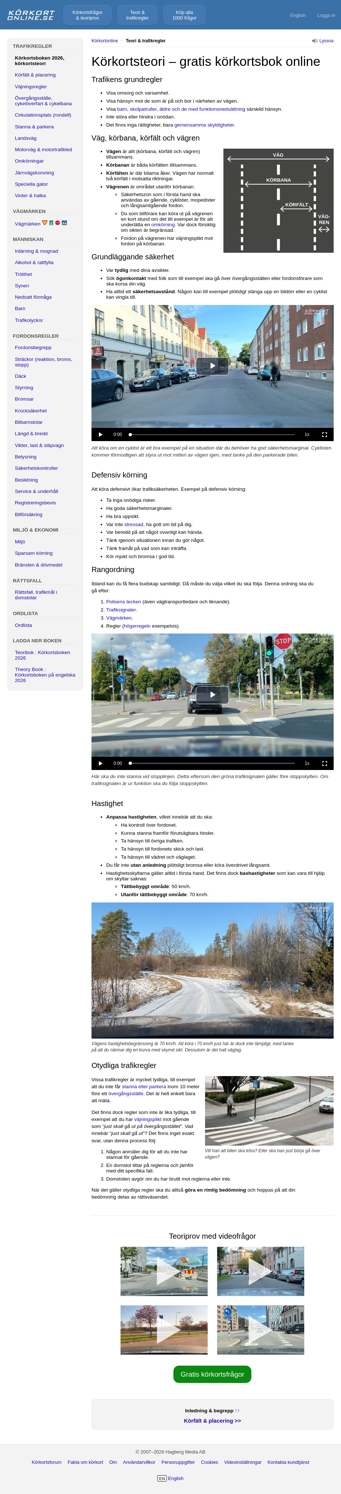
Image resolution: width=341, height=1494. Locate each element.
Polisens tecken (123, 601)
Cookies (209, 1462)
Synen (22, 285)
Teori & (137, 15)
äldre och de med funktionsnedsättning (202, 109)
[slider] (212, 435)
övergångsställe (125, 1093)
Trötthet (23, 274)
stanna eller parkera (144, 1086)
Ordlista (23, 625)
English (298, 15)
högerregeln (137, 626)
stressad (134, 524)
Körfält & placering (35, 75)
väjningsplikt (147, 1119)
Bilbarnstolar (29, 422)
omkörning (163, 224)
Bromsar (24, 399)
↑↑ (237, 1410)
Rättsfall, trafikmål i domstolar (36, 594)
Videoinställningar (243, 1462)
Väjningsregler (31, 86)
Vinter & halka (30, 195)
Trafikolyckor (29, 320)
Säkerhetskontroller (36, 468)
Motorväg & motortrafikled (43, 149)
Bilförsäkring (28, 514)
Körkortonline (104, 40)
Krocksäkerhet (31, 411)
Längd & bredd (31, 433)
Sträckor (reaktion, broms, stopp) (43, 362)
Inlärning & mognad (36, 251)
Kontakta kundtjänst (288, 1462)
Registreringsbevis (35, 502)
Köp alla (184, 15)
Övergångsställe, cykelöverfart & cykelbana (43, 100)
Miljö (20, 541)
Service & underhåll (36, 491)
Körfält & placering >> (212, 1420)
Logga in (326, 15)
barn (122, 109)
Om (113, 1462)
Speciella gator (31, 184)
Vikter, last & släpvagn (39, 445)
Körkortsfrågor (87, 15)
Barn (20, 308)
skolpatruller (143, 109)
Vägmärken (119, 618)
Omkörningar (29, 161)
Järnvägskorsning (34, 172)
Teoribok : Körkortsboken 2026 (42, 655)
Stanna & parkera (34, 126)
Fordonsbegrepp (33, 347)
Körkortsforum (46, 1462)
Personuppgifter (178, 1462)
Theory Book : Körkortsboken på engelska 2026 (45, 675)
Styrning (24, 387)
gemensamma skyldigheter (204, 125)
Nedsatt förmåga (33, 297)
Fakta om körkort (85, 1462)
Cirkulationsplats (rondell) (43, 115)
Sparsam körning (34, 553)
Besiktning (26, 480)
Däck (20, 376)
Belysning (25, 456)
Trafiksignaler (121, 610)
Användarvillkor (139, 1462)
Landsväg (25, 138)
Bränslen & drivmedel (38, 565)
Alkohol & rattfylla (34, 262)
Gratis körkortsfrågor (212, 1374)
